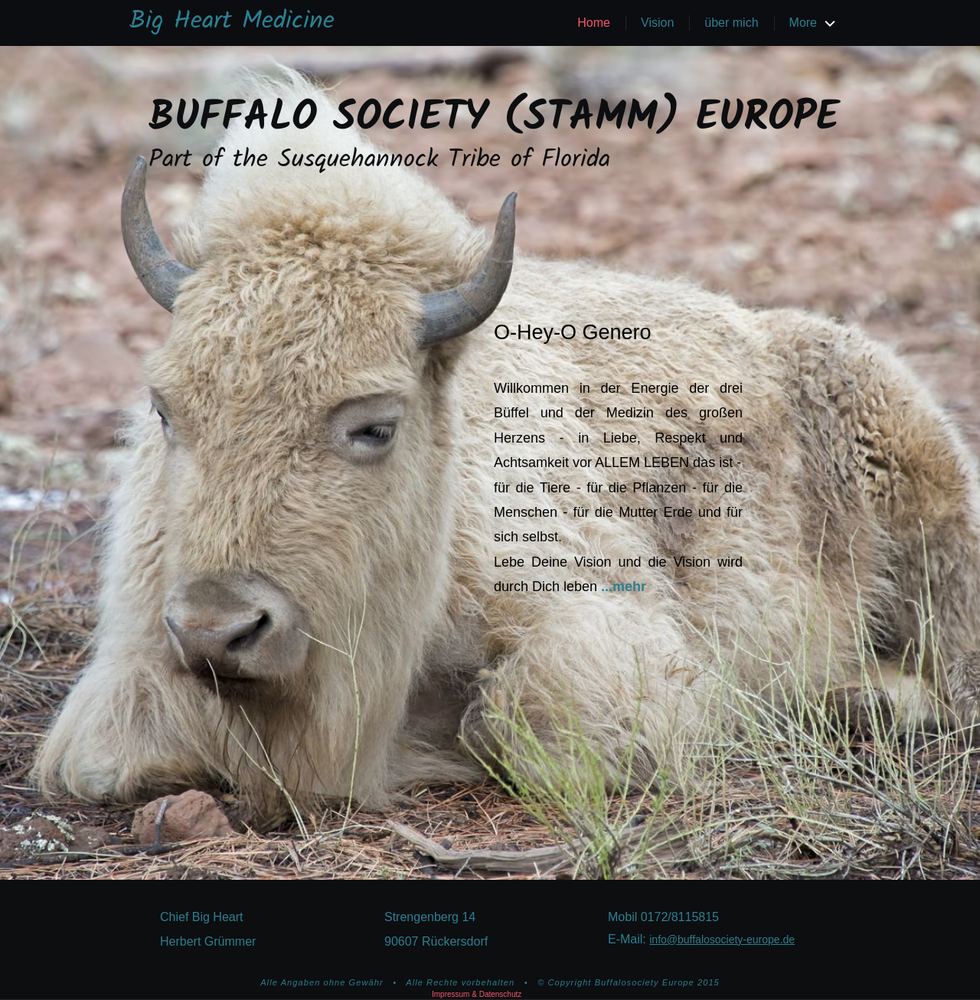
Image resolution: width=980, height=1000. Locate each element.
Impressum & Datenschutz (476, 994)
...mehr (623, 586)
